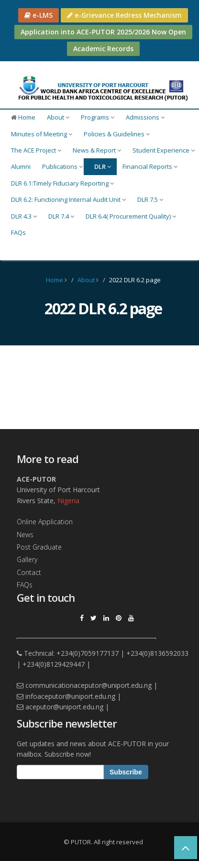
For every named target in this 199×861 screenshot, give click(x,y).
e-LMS (38, 15)
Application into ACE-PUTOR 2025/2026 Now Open (103, 31)
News (25, 534)
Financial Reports (149, 166)
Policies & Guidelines (117, 134)
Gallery (27, 559)
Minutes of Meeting (41, 134)
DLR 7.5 (150, 199)
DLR (102, 166)
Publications (62, 166)
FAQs (18, 232)
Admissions (145, 117)
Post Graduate (39, 547)
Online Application (45, 521)
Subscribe (126, 772)
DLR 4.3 (24, 216)
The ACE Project (36, 150)
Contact (29, 572)
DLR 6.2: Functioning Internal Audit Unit (68, 199)
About (58, 117)
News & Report (97, 150)
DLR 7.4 (61, 216)
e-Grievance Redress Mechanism (124, 15)
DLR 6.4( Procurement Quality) (131, 216)
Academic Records (103, 48)
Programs (97, 117)
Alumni (21, 166)
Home (23, 117)
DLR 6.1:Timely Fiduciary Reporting (62, 183)
